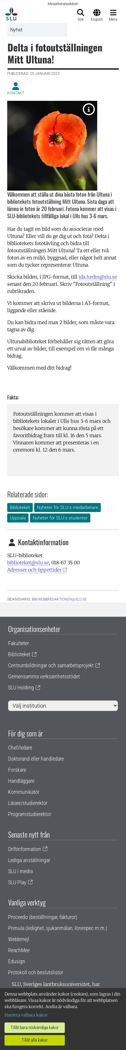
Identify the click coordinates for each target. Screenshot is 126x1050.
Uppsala (18, 518)
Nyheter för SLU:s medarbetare (67, 507)
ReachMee (19, 950)
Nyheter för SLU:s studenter (60, 518)
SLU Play (17, 882)
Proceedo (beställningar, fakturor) (42, 917)
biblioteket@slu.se (28, 563)
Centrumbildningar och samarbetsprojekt (51, 665)
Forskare (17, 770)
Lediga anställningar (29, 860)
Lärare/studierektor (27, 803)
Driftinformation (24, 849)
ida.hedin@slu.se (98, 277)
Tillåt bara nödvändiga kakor (34, 1027)
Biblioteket (20, 507)
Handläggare (21, 781)
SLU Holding (21, 687)
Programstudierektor (29, 814)
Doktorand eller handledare (36, 759)
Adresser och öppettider (34, 570)
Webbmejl (18, 939)
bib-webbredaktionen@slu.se (59, 599)
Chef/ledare (20, 747)
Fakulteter (18, 643)
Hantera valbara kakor (26, 1015)
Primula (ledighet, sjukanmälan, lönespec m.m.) (57, 928)
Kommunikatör (23, 792)
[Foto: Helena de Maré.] (89, 109)
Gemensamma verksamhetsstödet (44, 676)
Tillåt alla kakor (35, 1040)
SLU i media (20, 871)
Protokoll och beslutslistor (35, 972)
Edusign (16, 961)
